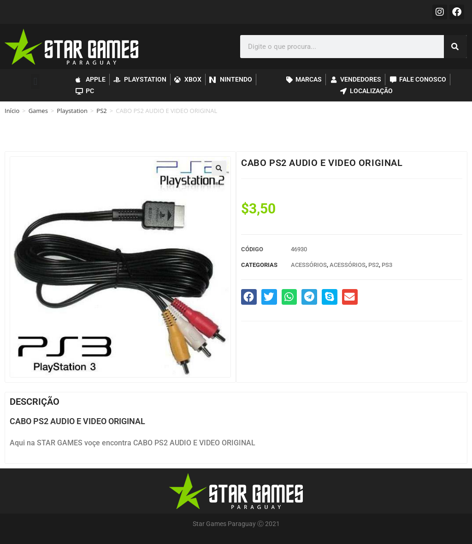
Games (38, 110)
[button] (35, 81)
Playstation (72, 110)
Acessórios (309, 264)
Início (12, 110)
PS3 (387, 264)
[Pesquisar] (455, 46)
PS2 (101, 110)
